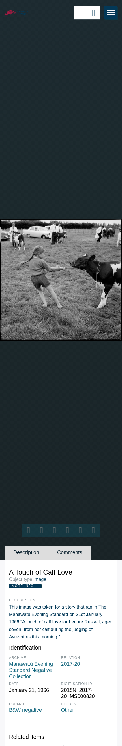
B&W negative (25, 710)
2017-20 (70, 664)
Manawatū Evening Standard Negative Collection (31, 670)
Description (26, 552)
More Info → (25, 586)
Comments (69, 552)
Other (67, 710)
